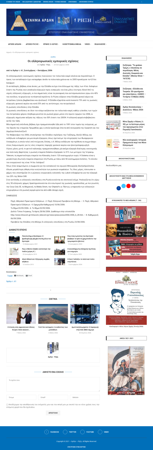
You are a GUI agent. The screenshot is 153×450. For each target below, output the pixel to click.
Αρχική (8, 52)
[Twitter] (69, 432)
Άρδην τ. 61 (11, 281)
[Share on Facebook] (50, 290)
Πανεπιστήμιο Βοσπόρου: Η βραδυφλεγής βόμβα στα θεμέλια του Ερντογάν (36, 238)
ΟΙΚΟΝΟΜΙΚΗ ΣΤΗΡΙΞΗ (86, 2)
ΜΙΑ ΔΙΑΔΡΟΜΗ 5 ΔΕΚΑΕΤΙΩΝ (31, 2)
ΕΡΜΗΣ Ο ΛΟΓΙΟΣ (50, 44)
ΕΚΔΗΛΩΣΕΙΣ (100, 44)
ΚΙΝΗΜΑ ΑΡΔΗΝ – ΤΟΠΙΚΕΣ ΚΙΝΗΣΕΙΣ (54, 2)
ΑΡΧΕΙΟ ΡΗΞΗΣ (32, 44)
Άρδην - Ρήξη (45, 65)
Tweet (9, 275)
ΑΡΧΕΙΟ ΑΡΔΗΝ (14, 44)
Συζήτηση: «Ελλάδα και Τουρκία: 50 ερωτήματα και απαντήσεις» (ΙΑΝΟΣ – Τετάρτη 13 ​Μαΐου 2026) (134, 93)
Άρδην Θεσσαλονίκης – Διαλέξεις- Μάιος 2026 (133, 108)
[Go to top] (77, 447)
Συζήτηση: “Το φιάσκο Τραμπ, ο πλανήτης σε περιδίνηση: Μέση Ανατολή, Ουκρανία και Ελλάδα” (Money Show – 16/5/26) (133, 72)
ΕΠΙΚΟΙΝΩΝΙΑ (73, 2)
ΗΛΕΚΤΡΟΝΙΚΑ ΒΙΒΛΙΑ (72, 44)
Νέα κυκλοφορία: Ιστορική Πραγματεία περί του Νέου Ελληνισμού (134, 142)
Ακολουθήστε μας (114, 165)
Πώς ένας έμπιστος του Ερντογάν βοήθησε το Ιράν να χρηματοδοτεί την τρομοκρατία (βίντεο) (81, 238)
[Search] (145, 44)
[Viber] (103, 432)
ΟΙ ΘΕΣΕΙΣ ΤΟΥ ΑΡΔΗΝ (13, 2)
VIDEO (87, 44)
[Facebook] (141, 2)
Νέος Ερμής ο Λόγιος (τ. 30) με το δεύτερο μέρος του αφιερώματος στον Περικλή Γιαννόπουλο (134, 125)
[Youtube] (87, 432)
